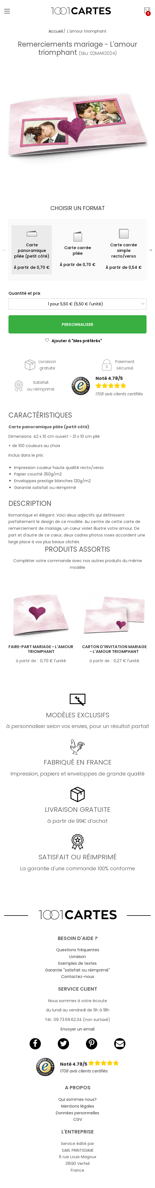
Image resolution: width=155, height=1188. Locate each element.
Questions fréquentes (77, 950)
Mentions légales (77, 1106)
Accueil (55, 31)
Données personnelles (77, 1113)
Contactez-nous (77, 976)
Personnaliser (77, 324)
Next (150, 250)
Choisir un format (77, 208)
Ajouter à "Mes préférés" (73, 341)
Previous (4, 250)
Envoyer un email (77, 1029)
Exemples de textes (77, 963)
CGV (77, 1119)
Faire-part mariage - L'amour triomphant (40, 649)
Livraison (77, 956)
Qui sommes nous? (77, 1099)
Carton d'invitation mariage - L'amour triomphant (114, 649)
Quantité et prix (24, 293)
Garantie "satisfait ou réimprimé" (77, 970)
